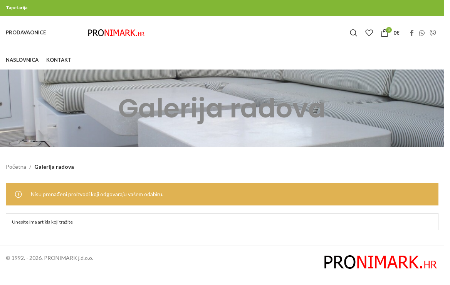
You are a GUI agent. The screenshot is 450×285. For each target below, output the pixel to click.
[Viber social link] (432, 36)
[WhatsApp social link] (421, 36)
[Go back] (108, 115)
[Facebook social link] (411, 36)
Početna (16, 173)
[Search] (353, 36)
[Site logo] (116, 35)
